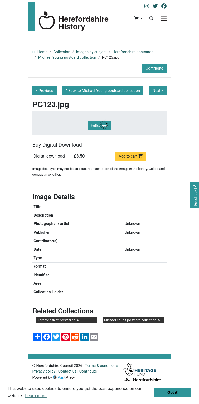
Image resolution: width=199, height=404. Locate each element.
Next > (158, 91)
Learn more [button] (36, 395)
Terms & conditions (101, 366)
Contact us (67, 371)
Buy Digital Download (57, 145)
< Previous (44, 91)
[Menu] (164, 19)
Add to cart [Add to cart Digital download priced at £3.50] (131, 156)
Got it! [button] (172, 392)
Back (104, 91)
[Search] (151, 18)
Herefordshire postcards (133, 52)
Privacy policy (44, 371)
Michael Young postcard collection (67, 57)
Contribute (154, 68)
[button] (138, 18)
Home (42, 52)
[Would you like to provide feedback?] (194, 195)
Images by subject (91, 52)
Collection (61, 52)
